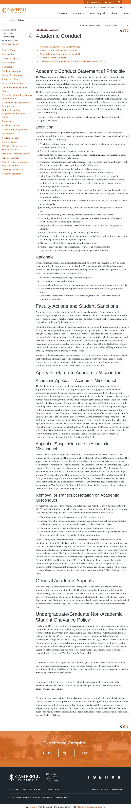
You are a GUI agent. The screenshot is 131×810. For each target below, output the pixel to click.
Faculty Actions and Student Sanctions (58, 50)
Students (88, 7)
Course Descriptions (12, 75)
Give (85, 753)
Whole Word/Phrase (11, 40)
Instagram (107, 777)
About (106, 789)
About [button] (126, 13)
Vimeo (113, 777)
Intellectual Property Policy (15, 153)
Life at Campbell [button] (97, 13)
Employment (116, 789)
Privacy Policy (47, 797)
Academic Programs (11, 71)
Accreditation (8, 62)
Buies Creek (13, 789)
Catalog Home (9, 50)
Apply (47, 753)
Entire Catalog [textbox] (8, 33)
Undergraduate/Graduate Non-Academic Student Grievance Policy (72, 61)
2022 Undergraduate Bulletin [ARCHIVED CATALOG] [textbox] (98, 25)
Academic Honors (10, 125)
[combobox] (104, 25)
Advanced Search (10, 44)
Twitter (95, 777)
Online (57, 789)
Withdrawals (8, 133)
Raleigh (49, 789)
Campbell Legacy (10, 58)
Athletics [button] (114, 13)
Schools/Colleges (10, 157)
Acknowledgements (11, 173)
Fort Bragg (38, 789)
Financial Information (12, 83)
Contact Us (97, 789)
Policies (36, 797)
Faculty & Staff (100, 7)
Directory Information (13, 169)
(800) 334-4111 (52, 781)
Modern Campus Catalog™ (91, 806)
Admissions (7, 66)
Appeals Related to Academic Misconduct (60, 54)
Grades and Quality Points (14, 129)
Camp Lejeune (26, 789)
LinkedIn (101, 777)
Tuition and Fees (10, 79)
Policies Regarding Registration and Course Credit (13, 113)
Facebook (89, 777)
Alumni (127, 7)
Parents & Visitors (115, 7)
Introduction (8, 54)
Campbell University (14, 10)
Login (111, 2)
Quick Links (95, 2)
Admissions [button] (62, 13)
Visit (66, 753)
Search (119, 2)
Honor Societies (9, 142)
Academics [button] (78, 13)
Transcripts (7, 121)
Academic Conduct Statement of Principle (60, 46)
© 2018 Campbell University (20, 797)
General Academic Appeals (53, 57)
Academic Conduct (11, 137)
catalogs (33, 806)
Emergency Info (62, 797)
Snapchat (119, 777)
